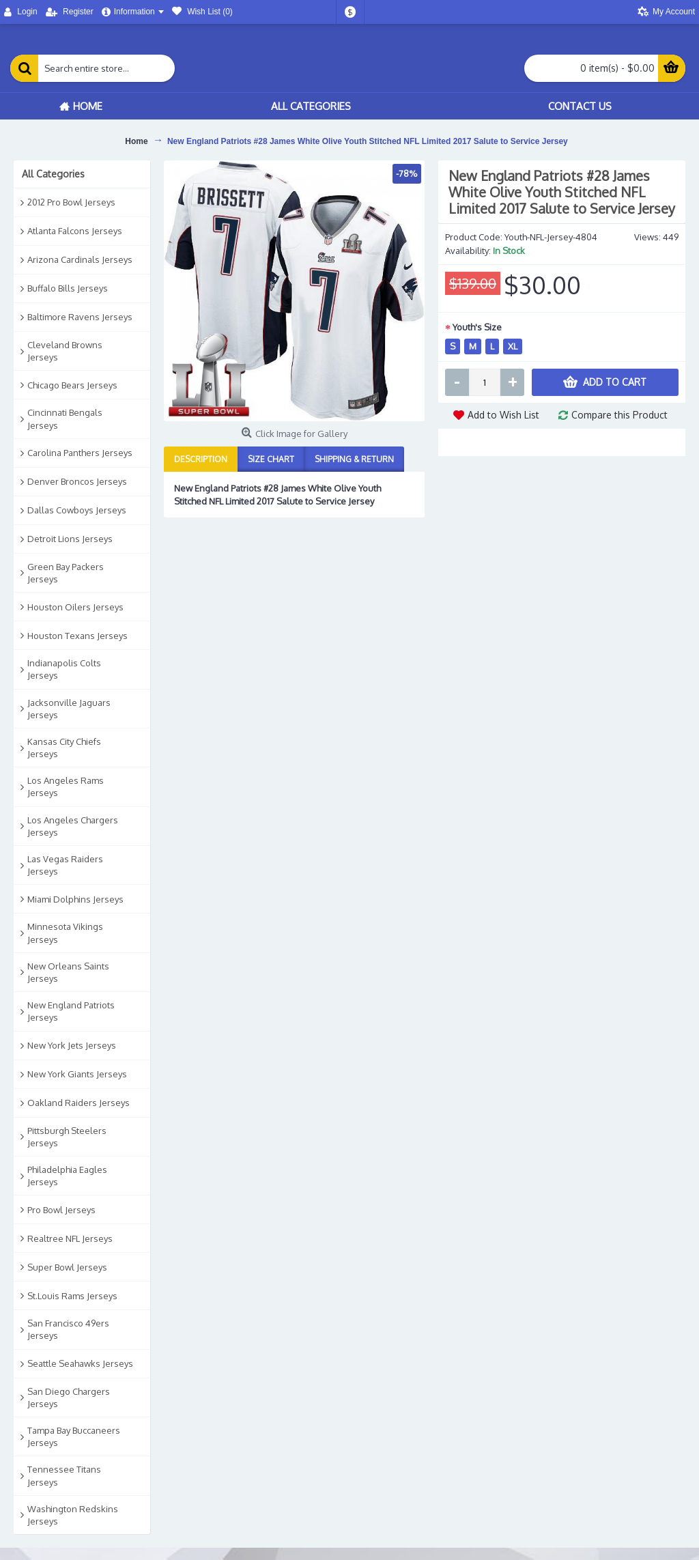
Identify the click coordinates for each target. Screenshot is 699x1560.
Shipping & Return (354, 459)
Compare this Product (619, 415)
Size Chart (271, 459)
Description (200, 459)
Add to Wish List (503, 415)
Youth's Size (477, 327)
